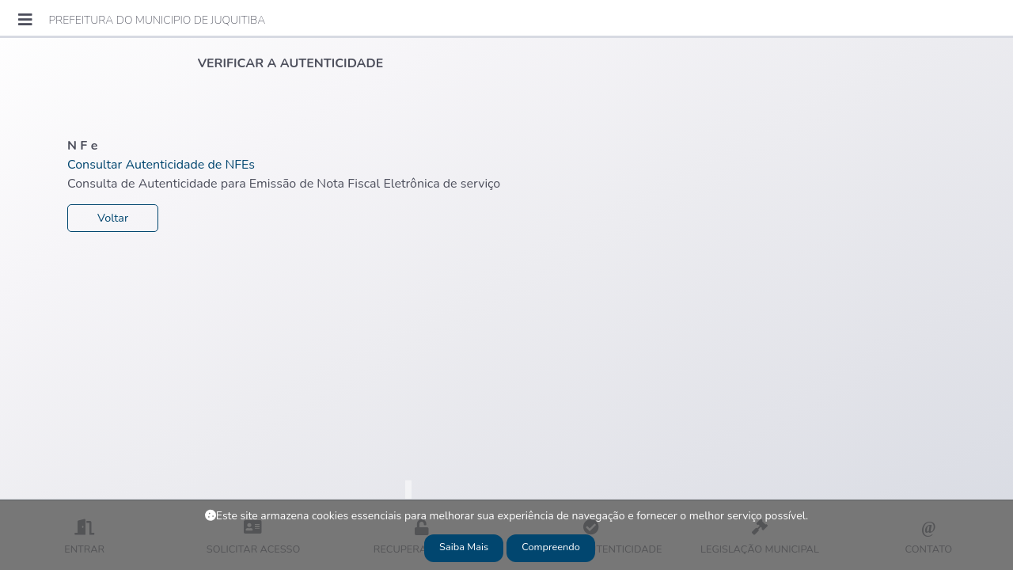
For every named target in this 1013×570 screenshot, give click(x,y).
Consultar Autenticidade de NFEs (161, 164)
